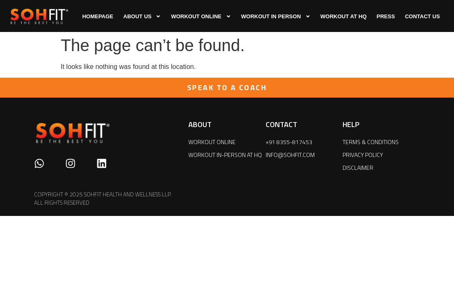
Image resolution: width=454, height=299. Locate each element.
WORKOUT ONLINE (201, 16)
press (386, 16)
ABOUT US (142, 16)
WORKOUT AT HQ (344, 16)
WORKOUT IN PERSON (276, 16)
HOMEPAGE (98, 16)
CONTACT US (422, 16)
